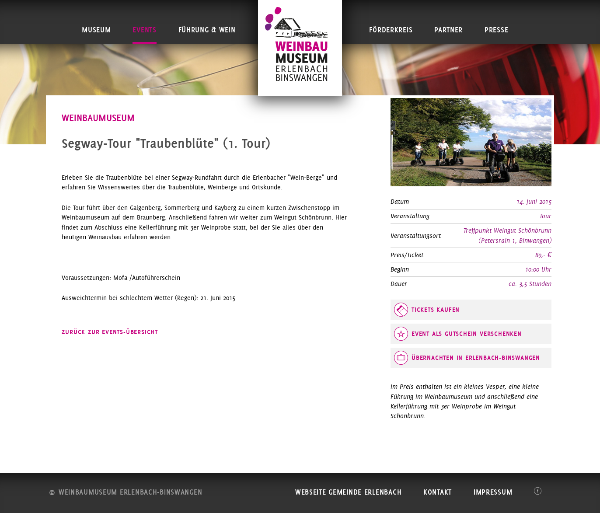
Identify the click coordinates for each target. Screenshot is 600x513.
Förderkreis (390, 29)
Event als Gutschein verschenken (467, 334)
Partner (448, 29)
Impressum (493, 492)
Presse (496, 29)
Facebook (537, 491)
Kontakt (437, 492)
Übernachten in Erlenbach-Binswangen (476, 358)
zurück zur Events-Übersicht (110, 332)
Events (144, 29)
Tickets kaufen (436, 310)
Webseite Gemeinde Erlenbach (348, 492)
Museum (96, 29)
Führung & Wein (207, 29)
